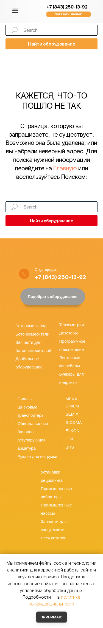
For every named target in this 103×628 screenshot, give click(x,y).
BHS (70, 447)
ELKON (73, 430)
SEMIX (72, 414)
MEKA (71, 398)
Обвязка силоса (33, 423)
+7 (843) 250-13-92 (67, 7)
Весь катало (52, 538)
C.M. (70, 438)
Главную (65, 168)
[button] (68, 14)
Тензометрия (71, 324)
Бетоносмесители (32, 334)
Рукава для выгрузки (37, 456)
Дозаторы (68, 333)
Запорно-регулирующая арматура (32, 439)
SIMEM (72, 406)
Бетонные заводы (32, 325)
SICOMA (74, 422)
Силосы (25, 398)
